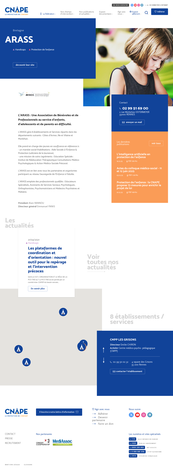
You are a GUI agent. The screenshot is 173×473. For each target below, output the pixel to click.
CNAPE (16, 11)
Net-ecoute (142, 447)
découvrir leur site (25, 65)
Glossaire (28, 464)
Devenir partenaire (100, 419)
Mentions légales (12, 464)
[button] (26, 362)
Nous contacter (120, 5)
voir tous (156, 148)
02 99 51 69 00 (133, 108)
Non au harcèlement (142, 443)
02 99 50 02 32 (119, 362)
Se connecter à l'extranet (156, 5)
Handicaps (19, 49)
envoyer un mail (132, 122)
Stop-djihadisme (145, 451)
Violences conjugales (143, 455)
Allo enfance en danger (143, 439)
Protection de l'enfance (41, 49)
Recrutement (13, 443)
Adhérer (159, 12)
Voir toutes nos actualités (103, 262)
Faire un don (105, 423)
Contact (10, 434)
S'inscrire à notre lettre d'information (59, 411)
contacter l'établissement (127, 371)
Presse (9, 438)
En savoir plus (38, 288)
